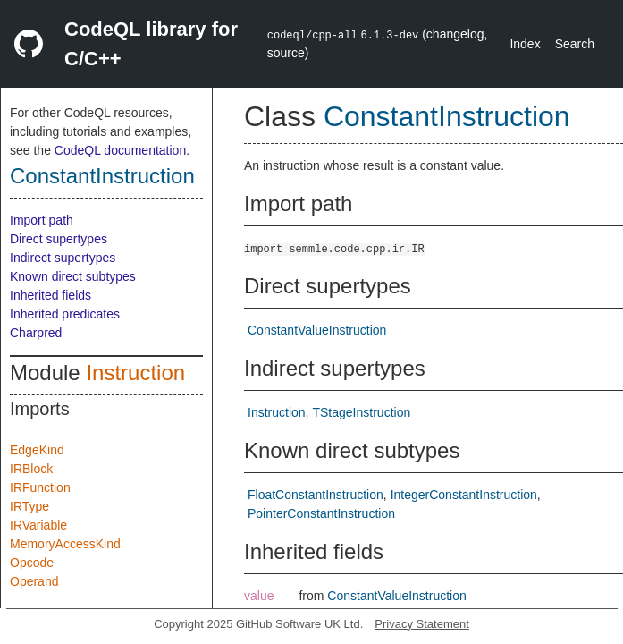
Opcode (32, 562)
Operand (34, 581)
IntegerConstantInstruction (464, 494)
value (259, 596)
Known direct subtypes (73, 276)
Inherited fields (50, 295)
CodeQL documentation (120, 150)
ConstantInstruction (102, 176)
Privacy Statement (422, 624)
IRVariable (38, 525)
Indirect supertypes (62, 257)
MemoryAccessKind (65, 544)
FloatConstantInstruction (315, 494)
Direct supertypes (58, 239)
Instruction (135, 372)
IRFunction (40, 487)
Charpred (36, 333)
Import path (41, 220)
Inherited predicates (65, 314)
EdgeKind (37, 450)
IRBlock (31, 469)
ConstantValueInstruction (317, 330)
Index (524, 44)
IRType (29, 506)
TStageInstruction (361, 412)
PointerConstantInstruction (321, 513)
